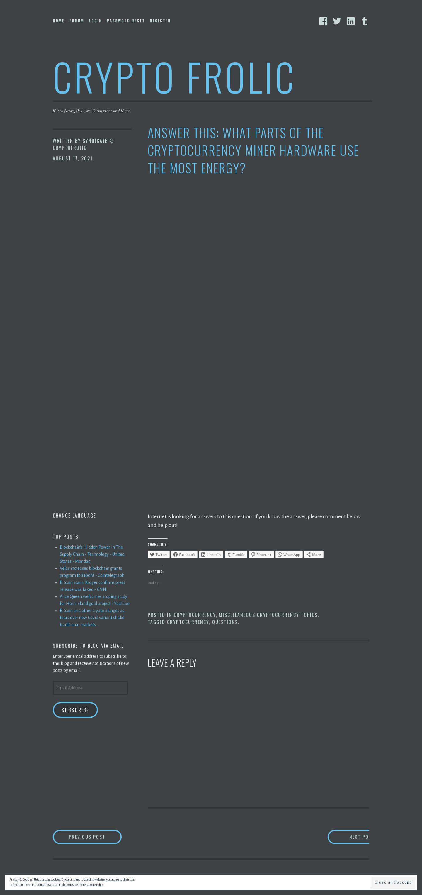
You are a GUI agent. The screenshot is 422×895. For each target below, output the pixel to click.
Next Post (346, 836)
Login (95, 20)
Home (58, 20)
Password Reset (126, 20)
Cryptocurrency (195, 614)
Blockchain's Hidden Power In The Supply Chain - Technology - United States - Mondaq (92, 554)
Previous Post (95, 836)
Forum (76, 20)
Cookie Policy (95, 884)
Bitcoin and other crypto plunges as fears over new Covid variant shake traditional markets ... (92, 617)
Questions (225, 622)
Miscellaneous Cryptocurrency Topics (268, 614)
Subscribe (75, 710)
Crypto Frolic (174, 76)
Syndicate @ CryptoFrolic (83, 144)
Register (160, 20)
